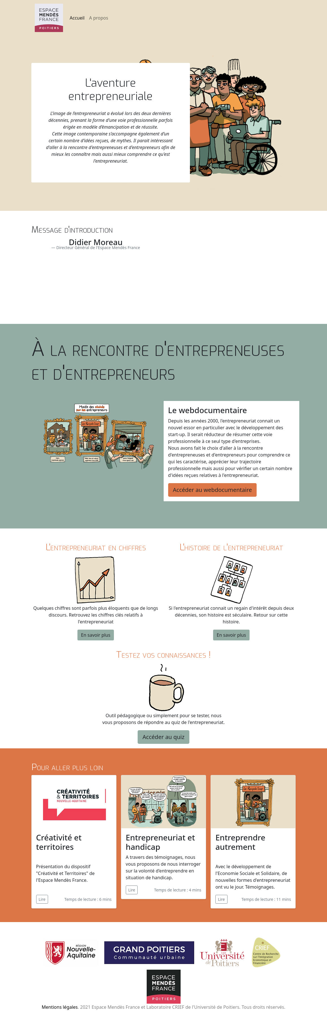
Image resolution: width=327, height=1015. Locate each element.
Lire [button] (42, 899)
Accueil (77, 18)
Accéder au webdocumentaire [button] (212, 490)
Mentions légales (60, 1007)
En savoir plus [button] (96, 635)
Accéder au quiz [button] (163, 737)
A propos (98, 18)
